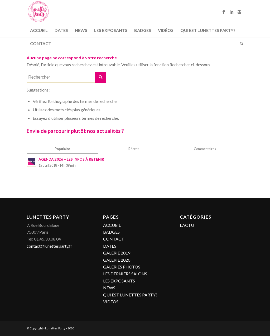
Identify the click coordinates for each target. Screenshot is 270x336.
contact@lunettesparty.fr (49, 245)
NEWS (109, 287)
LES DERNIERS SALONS (125, 273)
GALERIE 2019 (116, 252)
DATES (109, 245)
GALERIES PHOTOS (121, 266)
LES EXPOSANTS (119, 280)
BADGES (111, 231)
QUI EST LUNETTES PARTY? (130, 294)
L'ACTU (187, 225)
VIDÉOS (110, 301)
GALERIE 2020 (116, 259)
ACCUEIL (112, 225)
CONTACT (113, 238)
